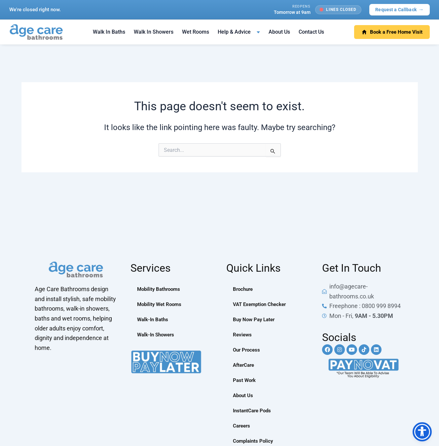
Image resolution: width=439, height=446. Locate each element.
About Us (279, 32)
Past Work (245, 380)
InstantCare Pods (253, 410)
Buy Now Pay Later (255, 319)
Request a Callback (399, 9)
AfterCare (244, 365)
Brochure (244, 289)
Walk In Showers (153, 32)
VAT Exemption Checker (261, 304)
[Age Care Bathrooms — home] (36, 32)
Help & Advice (234, 32)
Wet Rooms (195, 32)
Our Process (247, 350)
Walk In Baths (109, 32)
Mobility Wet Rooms (160, 304)
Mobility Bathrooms (160, 289)
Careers (242, 426)
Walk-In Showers (157, 334)
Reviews (243, 334)
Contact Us (311, 32)
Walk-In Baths (153, 319)
